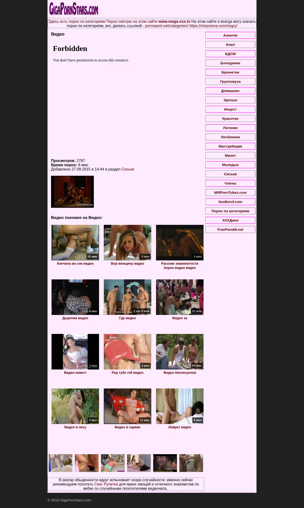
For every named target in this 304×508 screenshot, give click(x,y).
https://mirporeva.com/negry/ (213, 26)
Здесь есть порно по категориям (76, 21)
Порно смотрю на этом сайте (131, 21)
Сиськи (128, 169)
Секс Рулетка (106, 484)
